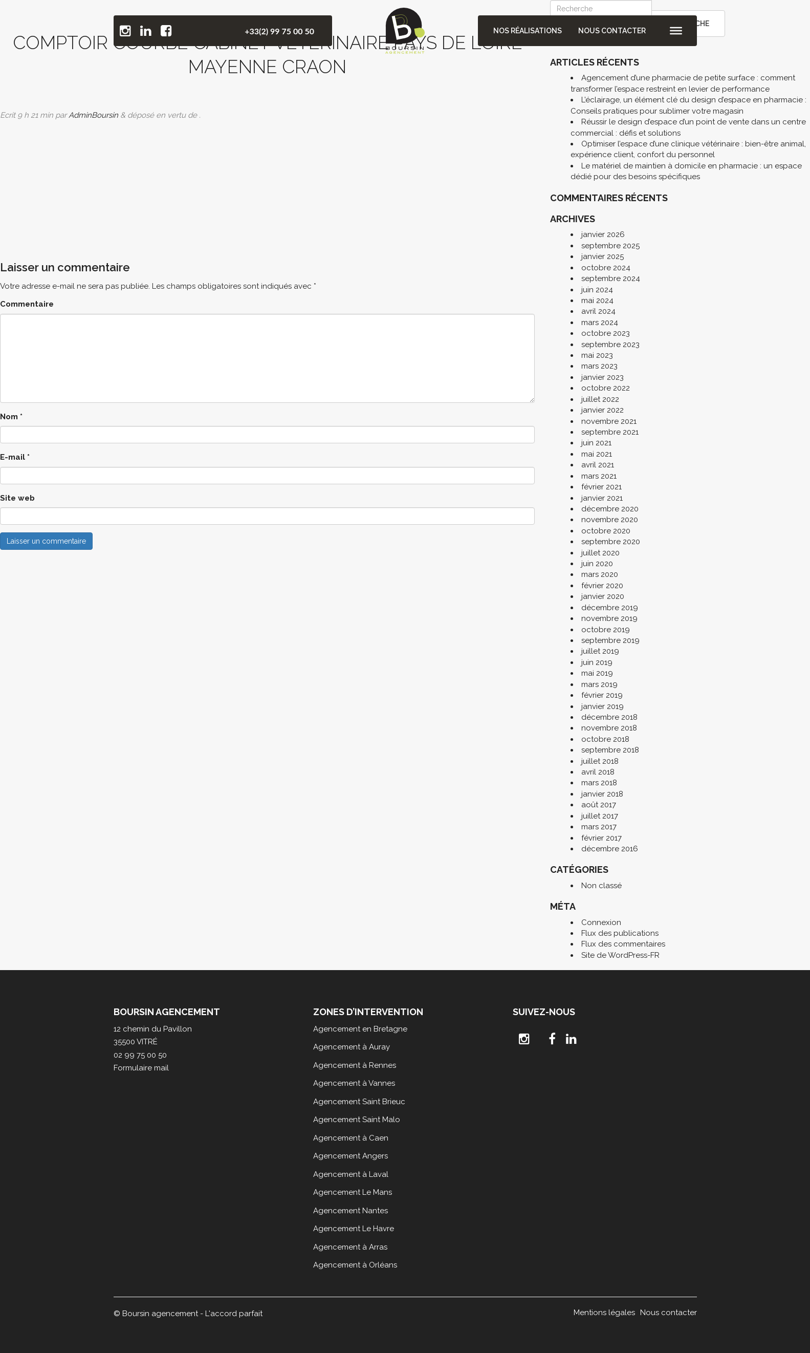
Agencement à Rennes (354, 1065)
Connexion (601, 922)
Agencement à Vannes (354, 1083)
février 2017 (601, 838)
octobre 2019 (605, 629)
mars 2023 (599, 366)
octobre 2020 (605, 530)
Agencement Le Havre (353, 1228)
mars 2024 (599, 322)
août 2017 (598, 804)
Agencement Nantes (350, 1210)
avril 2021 (597, 464)
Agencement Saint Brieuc (359, 1101)
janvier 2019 (602, 706)
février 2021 (601, 486)
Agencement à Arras (350, 1247)
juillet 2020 (600, 552)
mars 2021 (599, 476)
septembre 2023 (610, 344)
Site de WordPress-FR (620, 955)
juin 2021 (596, 442)
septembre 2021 (610, 432)
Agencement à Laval (350, 1174)
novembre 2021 (609, 421)
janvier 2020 (602, 596)
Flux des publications (620, 933)
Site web (17, 498)
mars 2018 (599, 782)
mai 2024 (597, 300)
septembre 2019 (610, 640)
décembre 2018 (609, 717)
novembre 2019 (609, 618)
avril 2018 (598, 772)
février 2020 (602, 585)
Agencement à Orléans (355, 1265)
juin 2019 (596, 662)
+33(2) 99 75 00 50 (279, 31)
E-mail (15, 457)
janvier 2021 (602, 498)
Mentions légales (604, 1312)
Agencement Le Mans (352, 1192)
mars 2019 (599, 684)
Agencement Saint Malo (356, 1119)
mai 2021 (596, 454)
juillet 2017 (599, 816)
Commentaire (27, 304)
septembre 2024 (610, 278)
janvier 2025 (602, 256)
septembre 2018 (610, 750)
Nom (11, 416)
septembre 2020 (610, 541)
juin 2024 (597, 289)
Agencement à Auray (351, 1046)
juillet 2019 (600, 651)
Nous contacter (612, 31)
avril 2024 (598, 311)
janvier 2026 (603, 234)
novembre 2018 (609, 728)
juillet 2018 (600, 761)
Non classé (601, 885)
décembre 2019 (609, 607)
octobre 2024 (605, 267)
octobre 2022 (605, 388)
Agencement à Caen (350, 1138)
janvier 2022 (602, 410)
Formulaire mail (141, 1067)
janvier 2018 (602, 794)
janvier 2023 (602, 377)
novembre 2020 (609, 519)
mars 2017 (599, 826)
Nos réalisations (527, 31)
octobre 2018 (605, 739)
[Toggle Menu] (676, 30)
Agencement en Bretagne (360, 1029)
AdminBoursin (93, 115)
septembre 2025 (610, 245)
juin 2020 (597, 563)
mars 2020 (599, 574)
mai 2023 (597, 355)
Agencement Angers (350, 1156)
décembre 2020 (610, 508)
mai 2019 (597, 673)
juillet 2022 (600, 399)
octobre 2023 (605, 333)
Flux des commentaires (623, 944)
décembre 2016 (609, 848)
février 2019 (602, 695)
